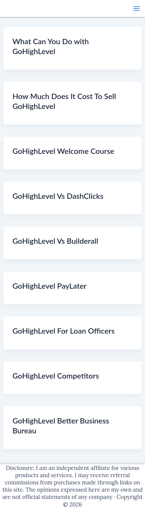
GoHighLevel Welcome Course (63, 150)
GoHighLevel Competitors (56, 375)
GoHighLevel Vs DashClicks (58, 195)
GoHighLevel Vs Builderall (55, 240)
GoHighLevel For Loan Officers (64, 330)
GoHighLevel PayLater (50, 285)
